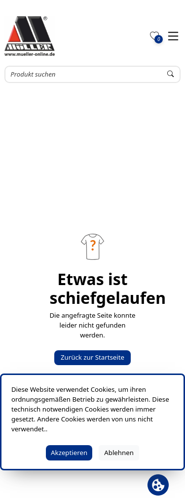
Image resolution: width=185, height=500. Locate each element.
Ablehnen (119, 452)
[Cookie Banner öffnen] (158, 485)
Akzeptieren (69, 452)
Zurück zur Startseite (92, 357)
